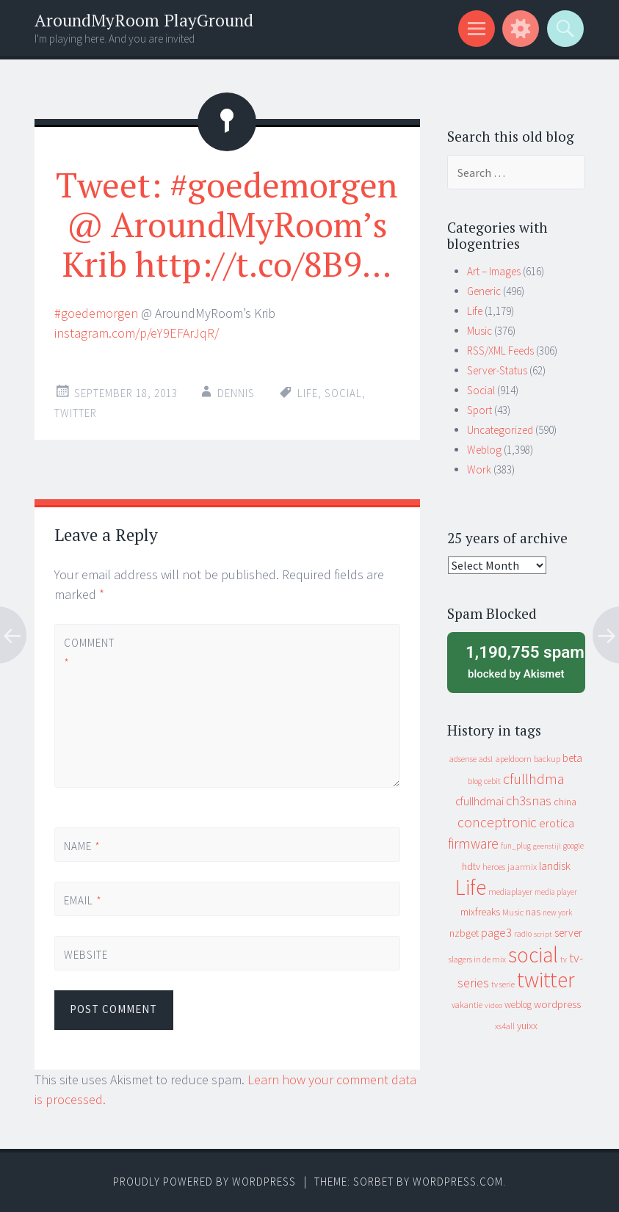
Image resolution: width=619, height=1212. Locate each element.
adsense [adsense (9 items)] (463, 759)
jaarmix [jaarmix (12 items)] (522, 866)
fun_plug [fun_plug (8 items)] (516, 846)
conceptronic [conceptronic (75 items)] (497, 822)
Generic (484, 291)
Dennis (236, 393)
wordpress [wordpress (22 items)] (557, 1004)
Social (481, 390)
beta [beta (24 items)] (572, 758)
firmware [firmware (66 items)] (473, 843)
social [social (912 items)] (533, 954)
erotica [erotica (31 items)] (556, 823)
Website (86, 955)
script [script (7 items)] (543, 934)
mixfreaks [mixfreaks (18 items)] (480, 911)
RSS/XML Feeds (500, 351)
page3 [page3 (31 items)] (496, 932)
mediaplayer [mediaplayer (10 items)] (510, 891)
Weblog (484, 450)
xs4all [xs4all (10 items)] (505, 1025)
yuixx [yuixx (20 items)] (527, 1025)
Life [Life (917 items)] (470, 887)
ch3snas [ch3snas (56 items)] (528, 800)
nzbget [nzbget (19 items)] (464, 933)
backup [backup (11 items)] (547, 758)
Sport (479, 410)
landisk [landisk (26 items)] (555, 866)
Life (307, 393)
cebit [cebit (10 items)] (492, 780)
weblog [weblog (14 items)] (518, 1004)
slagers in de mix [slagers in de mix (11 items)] (477, 959)
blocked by (520, 661)
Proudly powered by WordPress (204, 1182)
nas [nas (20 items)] (533, 911)
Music (479, 331)
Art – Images (494, 271)
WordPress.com (458, 1182)
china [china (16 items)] (565, 802)
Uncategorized (500, 430)
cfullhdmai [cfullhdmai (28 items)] (479, 801)
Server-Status (497, 370)
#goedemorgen (96, 313)
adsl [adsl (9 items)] (486, 759)
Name (82, 846)
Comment (89, 652)
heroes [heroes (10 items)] (493, 866)
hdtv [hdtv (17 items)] (471, 866)
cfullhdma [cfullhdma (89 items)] (534, 778)
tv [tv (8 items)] (563, 959)
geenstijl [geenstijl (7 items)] (547, 846)
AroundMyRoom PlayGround (144, 20)
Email (83, 900)
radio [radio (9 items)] (523, 934)
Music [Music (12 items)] (513, 912)
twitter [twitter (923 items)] (546, 979)
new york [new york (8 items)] (557, 912)
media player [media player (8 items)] (556, 892)
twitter (75, 413)
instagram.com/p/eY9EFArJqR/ (136, 332)
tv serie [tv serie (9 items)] (503, 984)
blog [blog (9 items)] (475, 781)
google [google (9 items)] (573, 846)
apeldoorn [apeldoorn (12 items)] (513, 758)
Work (479, 469)
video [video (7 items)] (493, 1005)
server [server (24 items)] (568, 933)
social (343, 393)
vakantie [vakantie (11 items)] (467, 1004)
